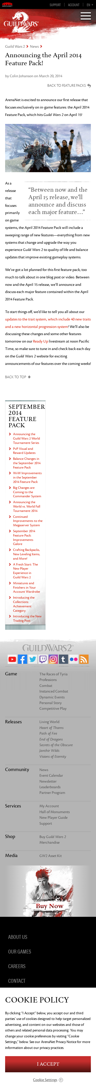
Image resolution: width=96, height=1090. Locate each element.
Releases (13, 722)
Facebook (22, 659)
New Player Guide (53, 817)
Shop (10, 836)
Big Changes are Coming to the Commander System (27, 492)
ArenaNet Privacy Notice (58, 1042)
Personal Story (50, 703)
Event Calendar (51, 775)
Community (17, 769)
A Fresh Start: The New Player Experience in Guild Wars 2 (25, 570)
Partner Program (52, 793)
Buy (52, 837)
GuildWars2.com (21, 21)
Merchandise (49, 842)
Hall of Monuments (54, 812)
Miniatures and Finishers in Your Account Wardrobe (26, 587)
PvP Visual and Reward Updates (24, 451)
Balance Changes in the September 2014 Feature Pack (26, 463)
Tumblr (63, 659)
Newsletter (48, 781)
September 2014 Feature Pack (26, 416)
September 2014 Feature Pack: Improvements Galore (24, 537)
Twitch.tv (43, 659)
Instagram (53, 659)
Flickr (73, 659)
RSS (84, 659)
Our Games (19, 951)
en (88, 4)
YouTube (12, 659)
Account (73, 4)
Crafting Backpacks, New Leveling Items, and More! (26, 554)
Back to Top (15, 377)
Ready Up (40, 341)
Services (13, 806)
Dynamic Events (52, 697)
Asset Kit (50, 856)
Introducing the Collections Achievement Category (24, 604)
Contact (16, 980)
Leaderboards (49, 787)
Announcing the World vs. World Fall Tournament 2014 (26, 506)
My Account (49, 806)
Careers (16, 966)
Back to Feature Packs (66, 85)
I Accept (48, 1064)
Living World (49, 722)
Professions (48, 680)
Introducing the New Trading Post (27, 618)
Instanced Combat (53, 691)
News (34, 46)
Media (11, 855)
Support (55, 4)
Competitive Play (53, 708)
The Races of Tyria (53, 674)
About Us (17, 936)
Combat (45, 686)
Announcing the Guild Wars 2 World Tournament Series (26, 438)
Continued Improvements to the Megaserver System (27, 521)
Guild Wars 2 (15, 46)
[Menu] (86, 16)
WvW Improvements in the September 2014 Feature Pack (27, 477)
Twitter (32, 659)
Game (11, 674)
